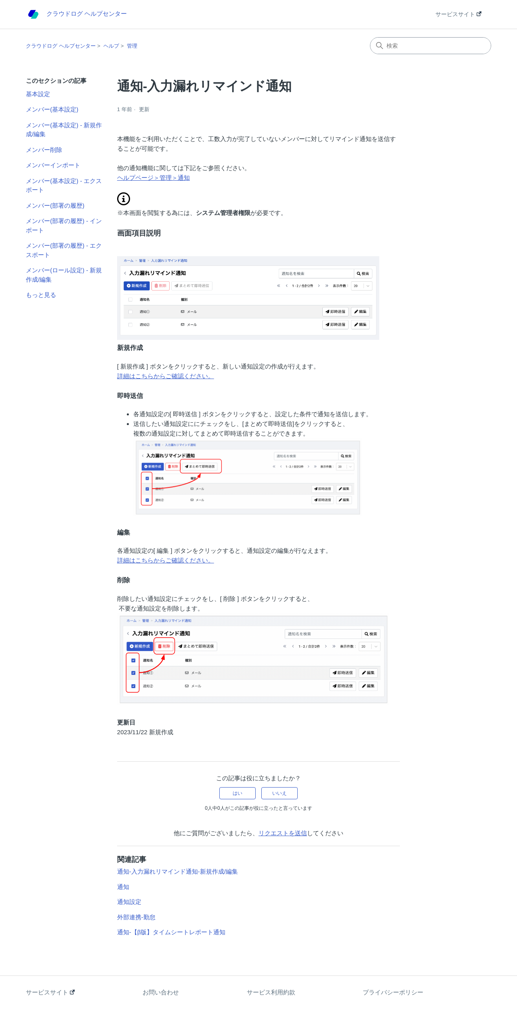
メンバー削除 (44, 149)
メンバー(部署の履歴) (55, 205)
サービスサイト (458, 14)
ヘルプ (111, 46)
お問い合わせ (161, 992)
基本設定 (38, 94)
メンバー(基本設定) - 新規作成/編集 (64, 130)
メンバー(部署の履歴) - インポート (64, 225)
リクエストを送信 (282, 833)
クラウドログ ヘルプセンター (61, 46)
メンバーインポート (53, 165)
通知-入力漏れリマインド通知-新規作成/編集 (177, 871)
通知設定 (129, 901)
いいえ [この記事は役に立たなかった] (279, 793)
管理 (132, 46)
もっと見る (41, 294)
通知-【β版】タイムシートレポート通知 (171, 932)
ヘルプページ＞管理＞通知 (153, 177)
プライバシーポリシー (393, 992)
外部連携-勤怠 (136, 917)
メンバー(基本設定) (52, 109)
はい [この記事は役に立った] (237, 793)
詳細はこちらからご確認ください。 (165, 376)
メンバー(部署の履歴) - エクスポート (64, 250)
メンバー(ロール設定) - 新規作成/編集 (64, 275)
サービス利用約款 (271, 992)
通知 (123, 886)
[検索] (430, 46)
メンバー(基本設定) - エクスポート (64, 185)
